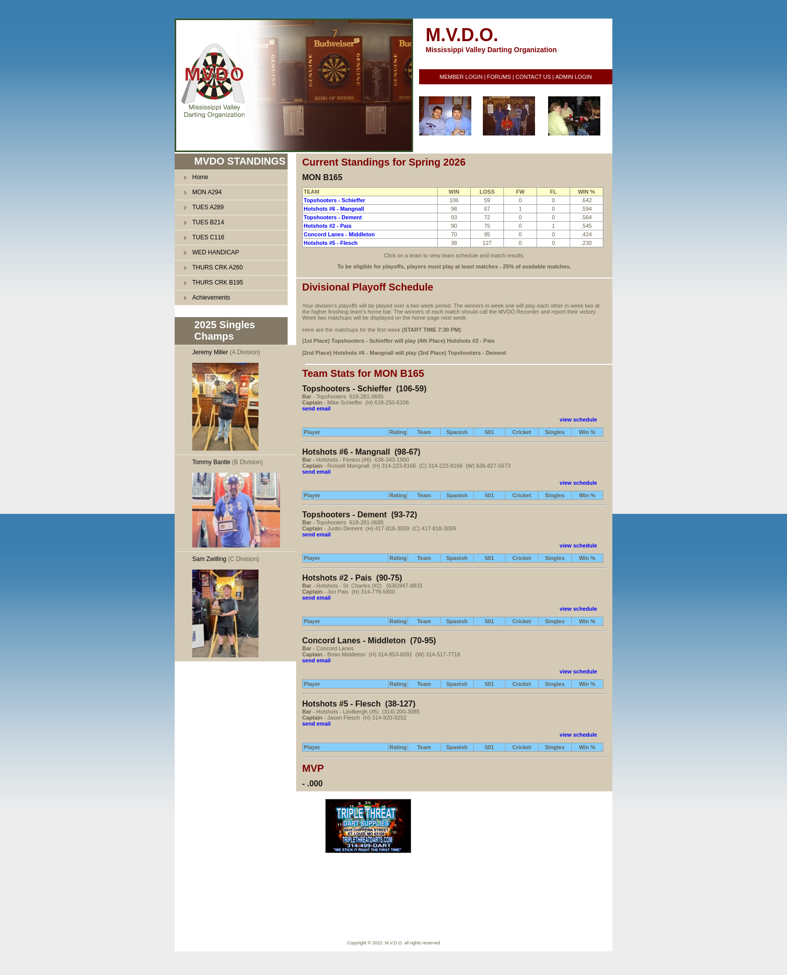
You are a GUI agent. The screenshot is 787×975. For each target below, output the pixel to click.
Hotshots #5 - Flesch (331, 243)
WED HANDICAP (215, 252)
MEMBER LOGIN (461, 77)
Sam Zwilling (209, 559)
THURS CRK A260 (217, 267)
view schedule (578, 419)
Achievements (211, 297)
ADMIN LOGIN (573, 77)
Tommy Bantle (211, 462)
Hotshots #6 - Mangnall (334, 209)
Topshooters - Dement (333, 217)
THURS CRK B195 (217, 282)
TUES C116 (208, 237)
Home (200, 177)
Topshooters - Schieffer (334, 200)
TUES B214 (208, 222)
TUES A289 (208, 207)
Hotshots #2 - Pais (327, 226)
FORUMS (499, 77)
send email (316, 408)
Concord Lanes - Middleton (339, 234)
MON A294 (207, 192)
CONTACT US (533, 77)
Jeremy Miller (210, 352)
